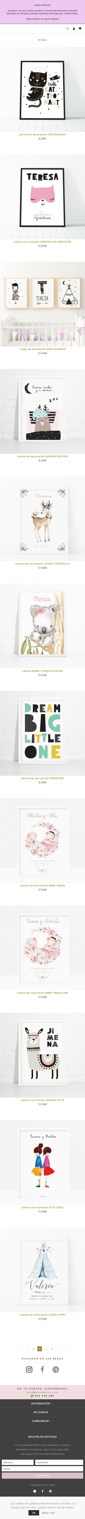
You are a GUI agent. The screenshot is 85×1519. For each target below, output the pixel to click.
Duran (67, 1349)
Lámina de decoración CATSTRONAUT (42, 134)
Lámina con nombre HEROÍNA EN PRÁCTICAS (42, 241)
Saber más (48, 1512)
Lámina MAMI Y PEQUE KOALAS (42, 671)
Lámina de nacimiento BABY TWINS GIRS (42, 992)
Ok (34, 1512)
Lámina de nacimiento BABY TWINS (42, 885)
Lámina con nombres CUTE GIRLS (42, 1207)
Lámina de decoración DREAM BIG (42, 778)
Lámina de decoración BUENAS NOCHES (42, 456)
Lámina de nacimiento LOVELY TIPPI (42, 1314)
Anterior (18, 1349)
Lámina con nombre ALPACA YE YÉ (42, 1100)
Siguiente (60, 1349)
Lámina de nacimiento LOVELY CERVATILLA (42, 563)
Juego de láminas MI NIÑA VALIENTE (42, 349)
